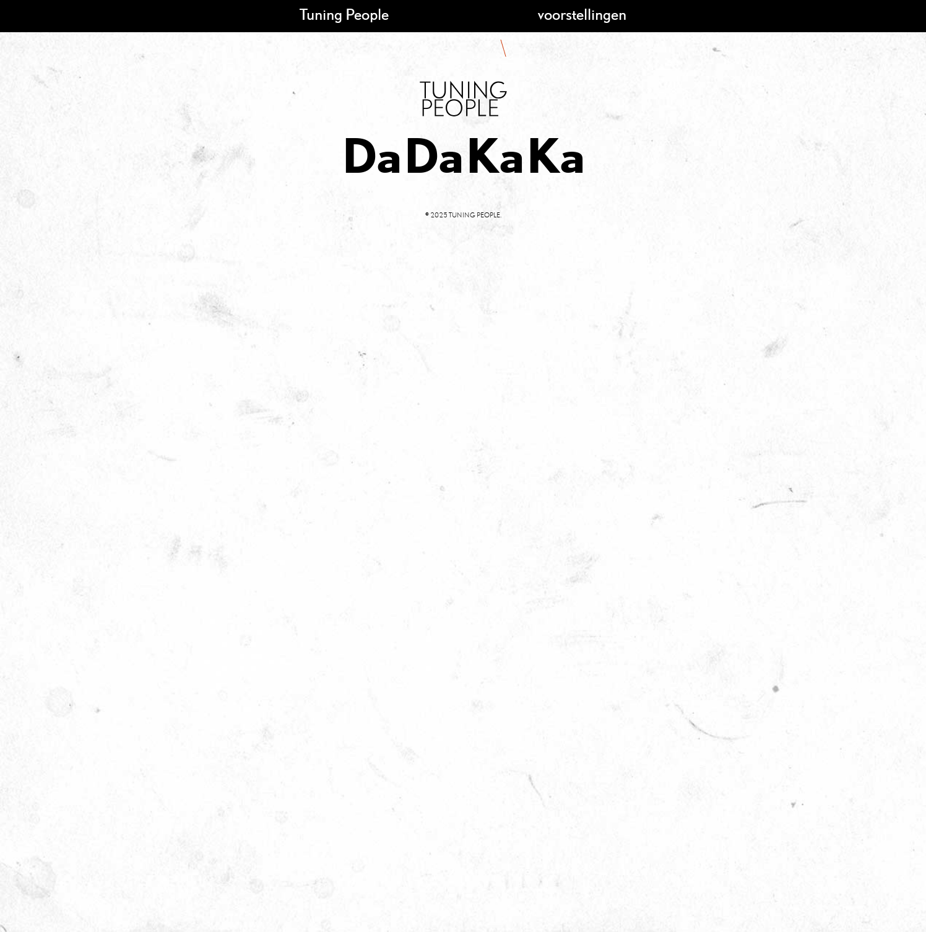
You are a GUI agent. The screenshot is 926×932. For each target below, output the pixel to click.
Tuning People (344, 14)
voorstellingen (582, 14)
